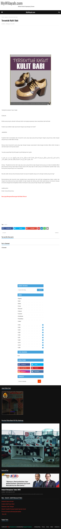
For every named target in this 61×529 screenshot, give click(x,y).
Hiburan (20, 311)
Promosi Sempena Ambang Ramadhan (11, 511)
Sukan (19, 321)
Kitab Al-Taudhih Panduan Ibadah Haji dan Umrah (14, 509)
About (51, 526)
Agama (6, 17)
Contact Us (57, 526)
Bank (19, 301)
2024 (30, 330)
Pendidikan (20, 318)
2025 (30, 327)
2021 (30, 337)
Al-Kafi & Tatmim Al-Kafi (8, 501)
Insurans (20, 313)
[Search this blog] (27, 290)
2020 (30, 340)
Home (3, 17)
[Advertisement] (30, 38)
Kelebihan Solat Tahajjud (8, 506)
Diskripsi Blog (37, 526)
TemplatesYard (13, 526)
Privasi (43, 526)
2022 (30, 335)
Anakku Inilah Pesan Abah (8, 504)
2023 (30, 332)
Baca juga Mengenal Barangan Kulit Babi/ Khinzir (14, 196)
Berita (19, 303)
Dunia (19, 306)
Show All (4, 514)
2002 (30, 347)
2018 (30, 345)
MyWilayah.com (30, 12)
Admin (4, 23)
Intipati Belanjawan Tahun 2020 (11, 490)
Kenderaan (20, 316)
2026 (30, 324)
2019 (30, 342)
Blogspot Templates (27, 526)
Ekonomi (20, 308)
